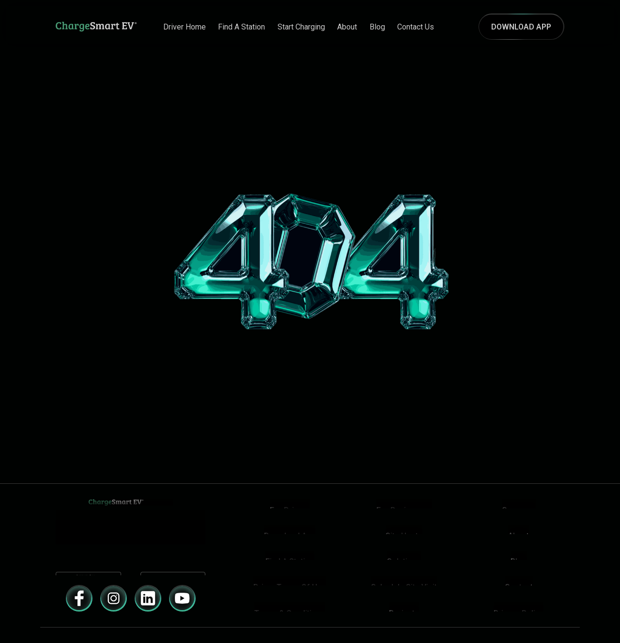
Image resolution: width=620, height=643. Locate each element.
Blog (377, 26)
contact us (415, 26)
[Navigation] (87, 26)
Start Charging (301, 26)
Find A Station (241, 26)
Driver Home (184, 26)
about (347, 26)
